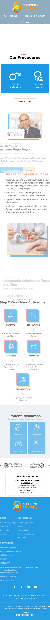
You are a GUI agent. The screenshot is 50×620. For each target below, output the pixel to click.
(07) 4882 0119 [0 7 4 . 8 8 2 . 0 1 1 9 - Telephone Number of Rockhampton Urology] (11, 16)
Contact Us (32, 599)
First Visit (40, 16)
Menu (24, 22)
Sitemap (33, 595)
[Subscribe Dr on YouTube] (35, 586)
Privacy (24, 595)
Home (4, 595)
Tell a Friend (19, 599)
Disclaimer (14, 595)
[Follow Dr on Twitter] (21, 586)
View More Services (25, 101)
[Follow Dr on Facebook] (14, 586)
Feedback (42, 595)
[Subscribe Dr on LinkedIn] (28, 586)
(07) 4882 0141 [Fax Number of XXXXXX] (26, 16)
